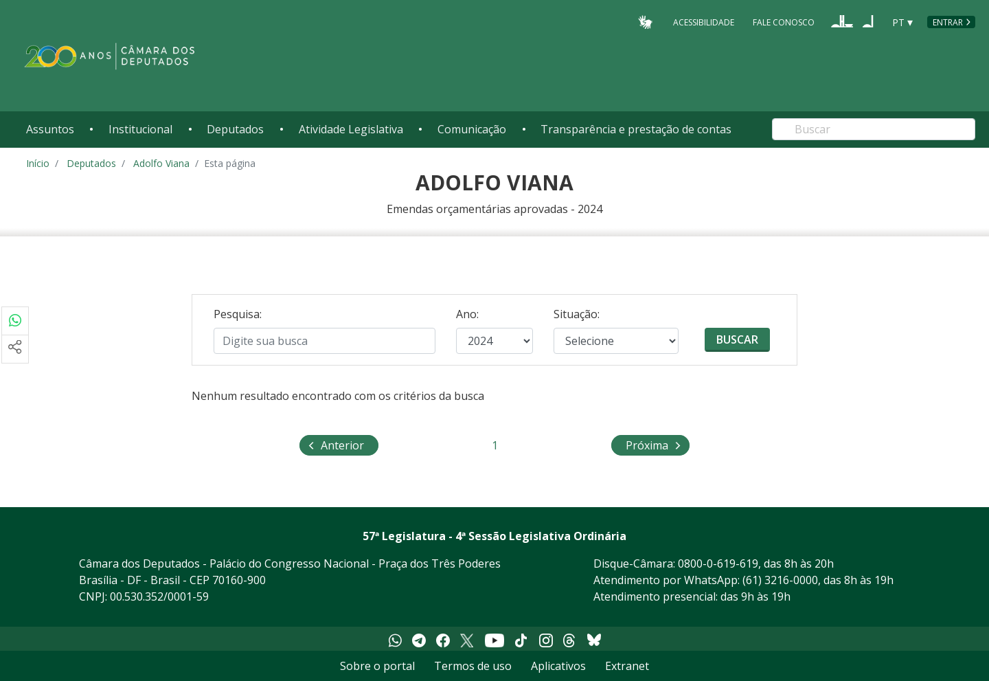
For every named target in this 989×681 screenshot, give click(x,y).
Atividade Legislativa (351, 129)
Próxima (658, 444)
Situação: (577, 314)
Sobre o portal (377, 665)
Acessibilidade (703, 21)
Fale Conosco (784, 21)
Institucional (140, 129)
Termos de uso (473, 665)
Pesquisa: (238, 314)
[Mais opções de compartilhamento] (15, 349)
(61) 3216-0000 (780, 580)
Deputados (235, 129)
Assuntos (50, 129)
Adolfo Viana (161, 163)
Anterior (342, 444)
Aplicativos (558, 665)
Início (37, 163)
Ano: (467, 314)
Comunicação (471, 129)
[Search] (873, 129)
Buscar (737, 339)
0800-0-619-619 (718, 563)
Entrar (948, 22)
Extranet (627, 665)
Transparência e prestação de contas (636, 129)
